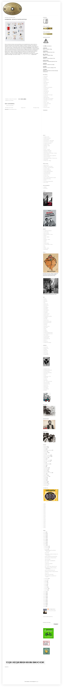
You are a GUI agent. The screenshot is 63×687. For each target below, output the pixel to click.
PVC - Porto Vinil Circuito (48, 381)
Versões (45, 482)
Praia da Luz (46, 341)
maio (46, 584)
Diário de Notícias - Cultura (48, 234)
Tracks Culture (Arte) (47, 103)
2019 (45, 520)
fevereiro (46, 588)
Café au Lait (46, 303)
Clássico (45, 451)
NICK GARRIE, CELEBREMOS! (50, 560)
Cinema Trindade (46, 168)
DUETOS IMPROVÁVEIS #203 (50, 570)
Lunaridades (46, 467)
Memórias (45, 470)
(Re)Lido (45, 446)
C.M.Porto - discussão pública (49, 167)
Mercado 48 (46, 350)
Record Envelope (46, 382)
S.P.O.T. (45, 180)
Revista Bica (46, 249)
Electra (45, 238)
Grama (45, 375)
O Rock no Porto (46, 176)
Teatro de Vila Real (47, 156)
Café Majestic (46, 307)
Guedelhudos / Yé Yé (47, 376)
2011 (45, 510)
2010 (45, 600)
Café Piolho (46, 308)
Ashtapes (45, 77)
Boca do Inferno (46, 233)
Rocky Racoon (46, 476)
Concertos (45, 452)
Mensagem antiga (36, 107)
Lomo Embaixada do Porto (48, 333)
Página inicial (23, 107)
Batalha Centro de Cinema (48, 166)
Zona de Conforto (47, 107)
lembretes (45, 485)
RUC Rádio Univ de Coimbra (48, 98)
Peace (45, 473)
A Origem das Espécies (47, 230)
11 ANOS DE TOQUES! (49, 563)
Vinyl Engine (46, 387)
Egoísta (45, 235)
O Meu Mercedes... (47, 336)
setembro (46, 578)
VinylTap (45, 390)
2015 (45, 515)
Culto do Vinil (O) (46, 371)
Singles (45, 477)
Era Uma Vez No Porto (47, 322)
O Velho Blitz (46, 92)
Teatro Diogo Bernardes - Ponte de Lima (50, 158)
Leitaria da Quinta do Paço (48, 332)
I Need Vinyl (46, 377)
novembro (46, 547)
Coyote (45, 81)
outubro (46, 549)
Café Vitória (46, 311)
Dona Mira (45, 318)
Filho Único (46, 83)
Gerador (45, 240)
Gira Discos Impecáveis (48, 372)
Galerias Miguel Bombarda (48, 171)
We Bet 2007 (46, 483)
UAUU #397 (47, 573)
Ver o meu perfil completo (52, 610)
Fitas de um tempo (47, 461)
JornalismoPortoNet (47, 172)
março (46, 587)
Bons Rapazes (46, 79)
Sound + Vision (46, 102)
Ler (44, 245)
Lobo (45, 466)
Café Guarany (46, 305)
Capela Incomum (46, 313)
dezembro (46, 546)
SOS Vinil (45, 101)
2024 (45, 526)
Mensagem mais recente (9, 107)
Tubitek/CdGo (46, 354)
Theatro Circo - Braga (47, 160)
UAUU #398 (47, 562)
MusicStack (46, 380)
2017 (45, 517)
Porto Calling (46, 353)
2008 (45, 506)
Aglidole (45, 187)
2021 (45, 522)
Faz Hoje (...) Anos (47, 460)
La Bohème (46, 331)
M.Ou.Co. (45, 148)
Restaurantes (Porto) (47, 178)
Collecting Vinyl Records (48, 370)
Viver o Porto (46, 182)
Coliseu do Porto (46, 144)
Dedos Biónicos (46, 82)
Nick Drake (45, 471)
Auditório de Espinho (47, 138)
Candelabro (46, 312)
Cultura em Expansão (47, 170)
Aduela (45, 298)
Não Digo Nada (46, 91)
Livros (45, 465)
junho (46, 582)
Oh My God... (46, 93)
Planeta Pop (46, 96)
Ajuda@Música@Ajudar (48, 450)
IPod (44, 462)
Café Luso (45, 306)
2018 (45, 518)
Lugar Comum (46, 88)
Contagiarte (46, 317)
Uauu (45, 480)
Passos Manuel (46, 337)
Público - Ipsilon (46, 248)
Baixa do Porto (46, 165)
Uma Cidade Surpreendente (48, 181)
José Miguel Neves (52, 609)
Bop (44, 302)
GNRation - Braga (47, 145)
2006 (45, 503)
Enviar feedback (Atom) (12, 109)
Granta (45, 241)
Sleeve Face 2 (46, 386)
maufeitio (45, 349)
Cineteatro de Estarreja (47, 143)
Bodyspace (45, 78)
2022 (45, 523)
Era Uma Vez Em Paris (47, 321)
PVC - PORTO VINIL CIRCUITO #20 (51, 566)
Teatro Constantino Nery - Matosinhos (50, 155)
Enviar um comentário (9, 105)
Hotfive (45, 328)
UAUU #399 (47, 552)
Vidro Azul (45, 106)
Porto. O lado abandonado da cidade (50, 177)
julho (46, 581)
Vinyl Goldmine (46, 388)
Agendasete (46, 76)
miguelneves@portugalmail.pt (48, 616)
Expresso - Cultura (47, 239)
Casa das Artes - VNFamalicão (49, 140)
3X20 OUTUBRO (47, 559)
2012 (45, 511)
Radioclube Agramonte (47, 150)
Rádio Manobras (46, 97)
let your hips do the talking (25, 54)
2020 (45, 521)
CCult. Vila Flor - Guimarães (48, 141)
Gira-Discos (46, 373)
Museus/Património (47, 173)
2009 (45, 507)
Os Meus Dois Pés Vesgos (48, 94)
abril (46, 585)
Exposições (46, 457)
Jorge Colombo (46, 243)
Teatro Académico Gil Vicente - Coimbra (50, 153)
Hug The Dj (46, 84)
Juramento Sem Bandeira (48, 87)
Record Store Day (47, 383)
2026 (45, 532)
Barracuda (45, 301)
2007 (45, 505)
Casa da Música (46, 139)
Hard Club (45, 146)
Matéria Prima (46, 348)
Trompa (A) (46, 104)
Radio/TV (45, 475)
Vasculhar (45, 481)
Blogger (37, 681)
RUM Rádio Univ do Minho (48, 99)
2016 (45, 516)
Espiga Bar (45, 323)
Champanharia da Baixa (48, 316)
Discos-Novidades (10, 100)
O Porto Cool (46, 175)
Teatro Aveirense (46, 154)
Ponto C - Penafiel (47, 149)
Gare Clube (46, 327)
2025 (45, 527)
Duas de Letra (46, 320)
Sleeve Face (46, 385)
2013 (45, 512)
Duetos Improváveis (47, 456)
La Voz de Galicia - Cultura (48, 244)
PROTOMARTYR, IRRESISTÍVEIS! (50, 557)
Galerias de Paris (46, 326)
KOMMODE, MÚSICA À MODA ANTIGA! (51, 571)
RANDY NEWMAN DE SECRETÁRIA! (51, 556)
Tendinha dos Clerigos (47, 342)
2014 (45, 513)
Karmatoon (45, 188)
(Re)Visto (45, 447)
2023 (45, 525)
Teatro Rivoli (46, 159)
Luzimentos (46, 89)
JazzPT (45, 86)
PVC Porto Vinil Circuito (48, 472)
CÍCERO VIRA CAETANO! (49, 574)
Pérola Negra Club (47, 338)
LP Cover (45, 378)
